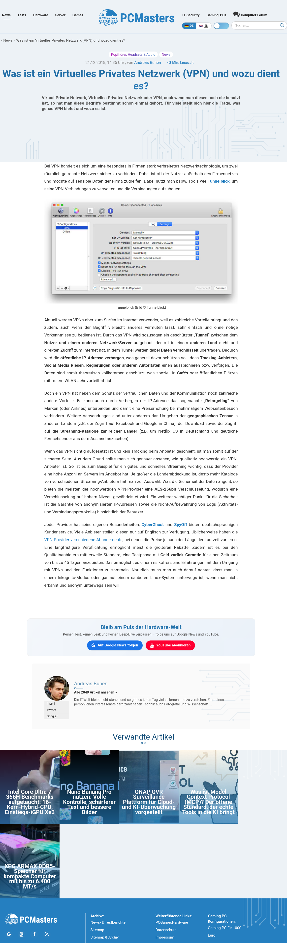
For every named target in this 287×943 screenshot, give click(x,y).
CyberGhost (152, 524)
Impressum (165, 937)
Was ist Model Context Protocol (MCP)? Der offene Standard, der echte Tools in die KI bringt (208, 802)
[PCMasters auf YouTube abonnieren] (170, 645)
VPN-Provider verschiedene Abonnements (83, 539)
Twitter (51, 710)
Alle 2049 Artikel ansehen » (95, 692)
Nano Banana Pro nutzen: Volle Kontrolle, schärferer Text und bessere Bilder (89, 802)
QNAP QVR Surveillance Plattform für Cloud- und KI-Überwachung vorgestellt (149, 802)
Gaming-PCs (216, 15)
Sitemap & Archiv (105, 937)
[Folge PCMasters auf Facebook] (34, 934)
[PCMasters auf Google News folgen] (115, 645)
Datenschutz (166, 930)
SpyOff (180, 524)
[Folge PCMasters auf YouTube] (21, 934)
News (6, 15)
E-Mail (51, 704)
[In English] (203, 26)
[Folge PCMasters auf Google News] (9, 934)
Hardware (40, 15)
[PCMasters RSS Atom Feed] (47, 934)
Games (77, 15)
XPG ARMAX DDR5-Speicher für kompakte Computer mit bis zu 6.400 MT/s (29, 876)
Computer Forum (250, 14)
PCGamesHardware (172, 922)
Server (60, 15)
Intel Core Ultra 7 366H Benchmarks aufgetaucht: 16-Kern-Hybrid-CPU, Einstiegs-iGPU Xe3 (30, 802)
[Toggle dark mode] (221, 26)
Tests (22, 15)
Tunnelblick (219, 181)
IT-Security (190, 15)
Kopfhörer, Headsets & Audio (133, 54)
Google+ (52, 716)
